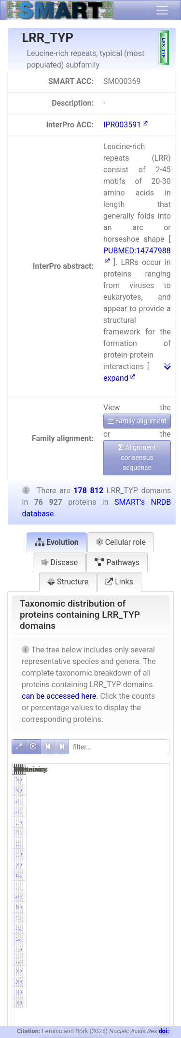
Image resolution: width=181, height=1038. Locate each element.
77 (127, 780)
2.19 (161, 928)
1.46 (139, 960)
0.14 (139, 865)
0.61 (161, 907)
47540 (131, 896)
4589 (151, 939)
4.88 (139, 939)
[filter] (119, 746)
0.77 (161, 822)
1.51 (161, 960)
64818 (131, 875)
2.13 (139, 918)
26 (127, 971)
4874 (151, 928)
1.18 (161, 843)
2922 (151, 950)
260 (149, 992)
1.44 (139, 822)
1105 (129, 822)
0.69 (161, 854)
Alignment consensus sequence (137, 457)
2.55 (161, 801)
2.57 (161, 939)
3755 (129, 939)
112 (149, 971)
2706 (151, 960)
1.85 (161, 918)
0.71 (161, 950)
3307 (151, 918)
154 (127, 992)
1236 (151, 854)
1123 (129, 960)
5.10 (139, 928)
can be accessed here (59, 696)
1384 (151, 822)
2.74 (139, 843)
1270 (129, 950)
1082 (129, 854)
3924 (129, 928)
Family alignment (137, 421)
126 (149, 780)
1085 (151, 907)
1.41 (139, 854)
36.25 (163, 875)
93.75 (141, 833)
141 (149, 865)
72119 (131, 833)
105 (127, 865)
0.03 (139, 971)
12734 (131, 886)
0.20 (139, 992)
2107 (129, 843)
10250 (153, 801)
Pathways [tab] (117, 562)
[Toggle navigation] (162, 10)
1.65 (139, 950)
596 (127, 907)
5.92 (139, 801)
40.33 (163, 833)
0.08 (161, 865)
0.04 (161, 780)
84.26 (141, 875)
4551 (129, 801)
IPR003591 (125, 124)
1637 (129, 918)
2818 (151, 843)
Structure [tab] (67, 581)
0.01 (161, 971)
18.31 (163, 886)
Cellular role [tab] (121, 542)
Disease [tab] (59, 562)
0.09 (161, 992)
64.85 (163, 896)
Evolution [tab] (57, 542)
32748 (153, 886)
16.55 (141, 886)
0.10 (139, 780)
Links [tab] (119, 581)
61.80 (141, 896)
